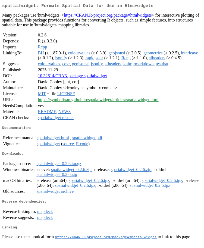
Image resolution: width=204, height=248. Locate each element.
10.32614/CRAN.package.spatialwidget (72, 77)
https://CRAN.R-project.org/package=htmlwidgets (108, 16)
